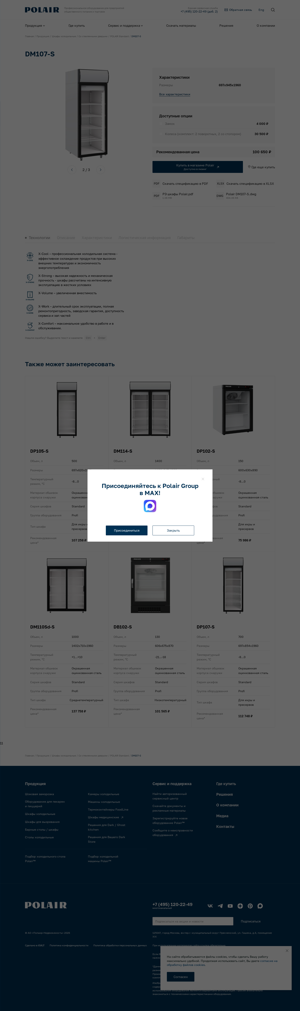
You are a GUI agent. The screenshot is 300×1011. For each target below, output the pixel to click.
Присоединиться (127, 530)
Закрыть (173, 530)
